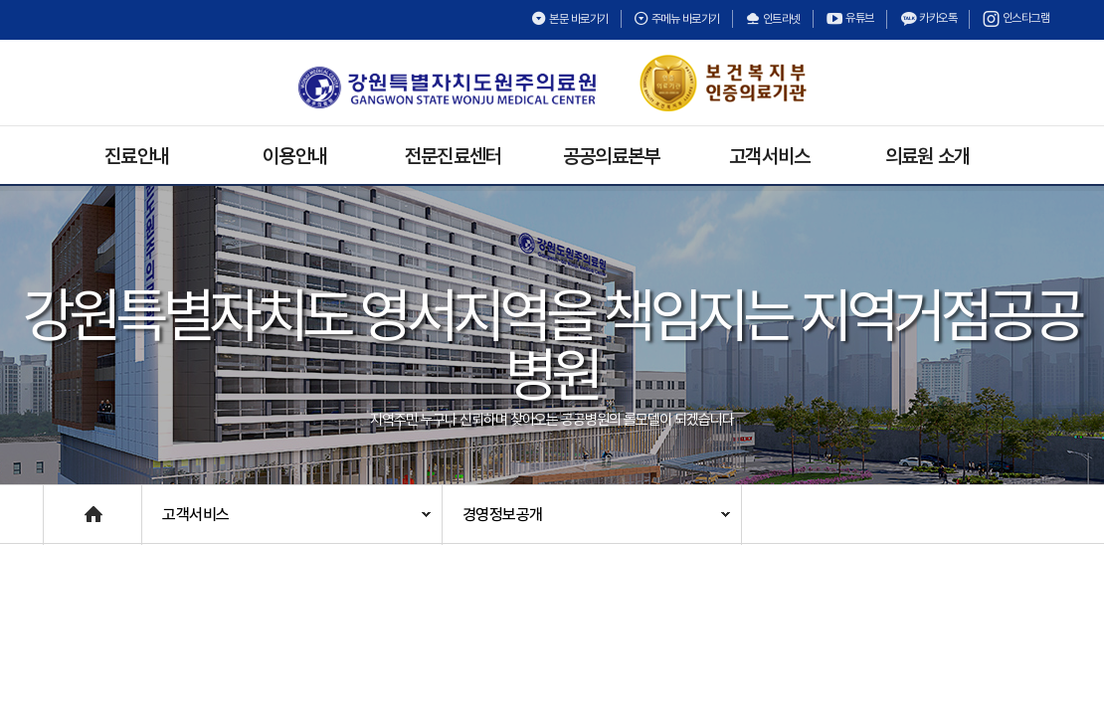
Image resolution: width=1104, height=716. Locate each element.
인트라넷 (773, 19)
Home (64, 504)
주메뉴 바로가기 (677, 19)
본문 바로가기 (570, 19)
